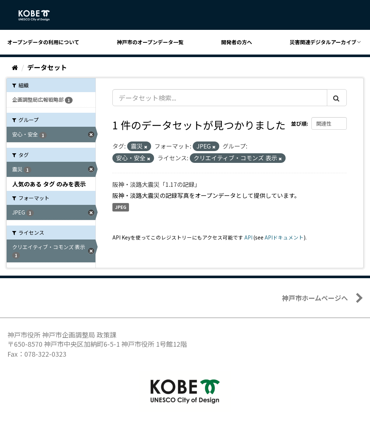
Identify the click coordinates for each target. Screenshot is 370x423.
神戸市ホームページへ (315, 298)
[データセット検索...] (219, 97)
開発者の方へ (236, 42)
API (248, 237)
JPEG (120, 207)
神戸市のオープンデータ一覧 (150, 42)
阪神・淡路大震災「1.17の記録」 (156, 184)
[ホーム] (15, 67)
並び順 (299, 123)
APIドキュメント (284, 237)
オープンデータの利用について (43, 42)
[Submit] (337, 97)
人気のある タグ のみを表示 (49, 183)
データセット (47, 67)
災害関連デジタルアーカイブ (323, 42)
